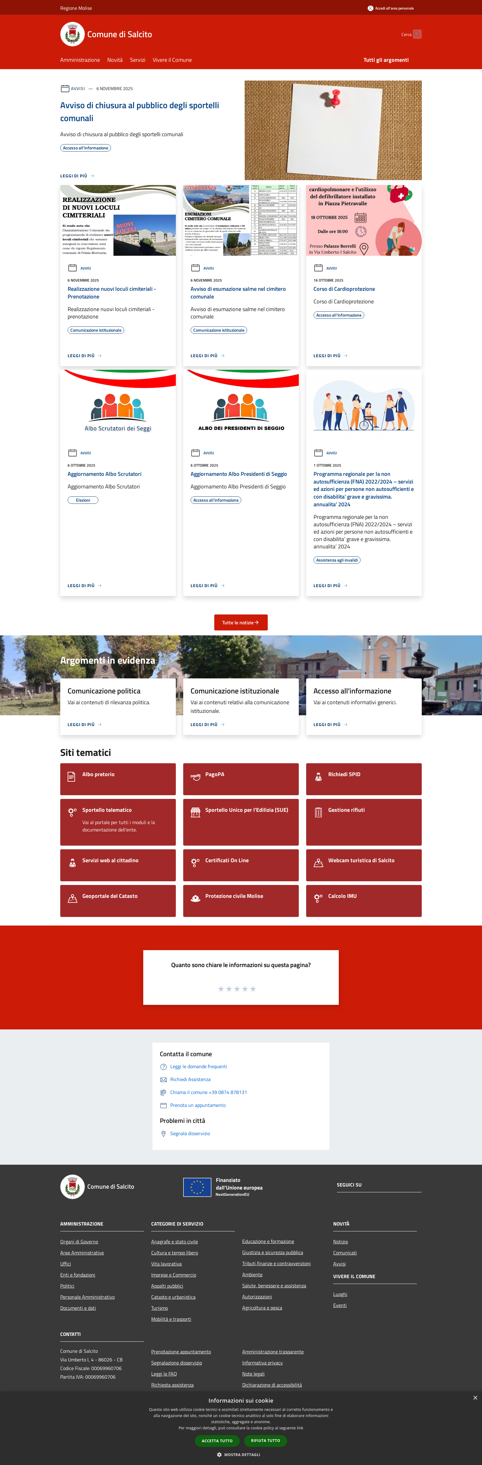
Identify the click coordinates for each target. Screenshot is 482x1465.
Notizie (340, 1241)
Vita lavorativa (166, 1263)
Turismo (159, 1308)
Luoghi (340, 1294)
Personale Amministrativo (87, 1297)
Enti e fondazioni (77, 1274)
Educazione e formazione (268, 1241)
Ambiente (252, 1274)
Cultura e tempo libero (174, 1252)
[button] (241, 1454)
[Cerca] (414, 34)
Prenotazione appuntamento (181, 1351)
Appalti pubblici (167, 1285)
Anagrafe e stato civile (174, 1241)
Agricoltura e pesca (262, 1307)
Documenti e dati (78, 1308)
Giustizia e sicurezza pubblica (272, 1252)
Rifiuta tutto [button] (265, 1440)
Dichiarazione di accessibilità (272, 1384)
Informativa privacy (262, 1362)
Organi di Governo (79, 1241)
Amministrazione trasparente (273, 1351)
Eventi (340, 1305)
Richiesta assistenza (172, 1384)
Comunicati (345, 1252)
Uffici (65, 1263)
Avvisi (78, 88)
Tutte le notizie (240, 622)
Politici (67, 1285)
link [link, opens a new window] (300, 1428)
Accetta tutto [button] (217, 1440)
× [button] (475, 1398)
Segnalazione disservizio (176, 1362)
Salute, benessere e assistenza (274, 1285)
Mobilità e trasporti (171, 1319)
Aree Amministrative (82, 1252)
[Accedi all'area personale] (391, 8)
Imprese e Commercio (173, 1274)
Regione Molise (76, 8)
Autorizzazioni (257, 1296)
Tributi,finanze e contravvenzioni (276, 1263)
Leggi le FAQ (164, 1373)
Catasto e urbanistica (173, 1297)
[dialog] (241, 1428)
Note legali (253, 1373)
